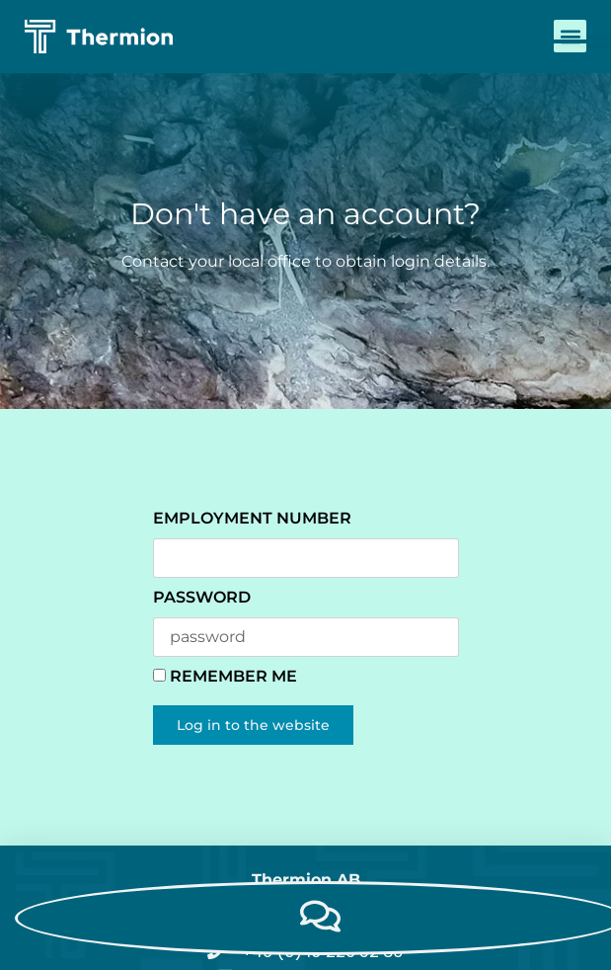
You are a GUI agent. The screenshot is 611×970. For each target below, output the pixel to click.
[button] (570, 36)
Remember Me (225, 676)
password (202, 597)
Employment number (252, 518)
